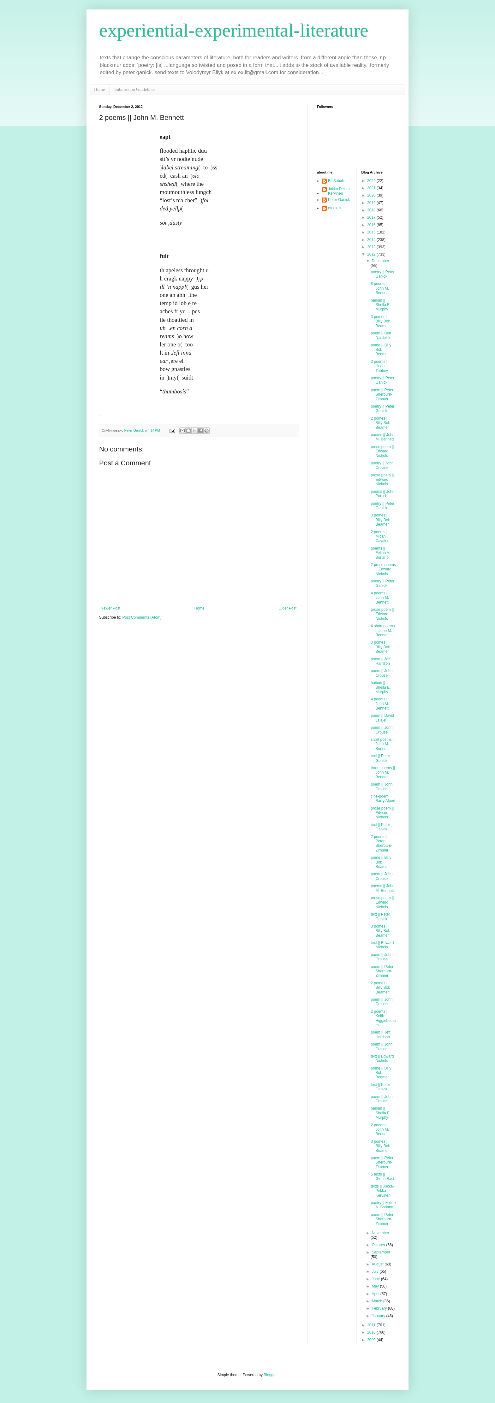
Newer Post (110, 608)
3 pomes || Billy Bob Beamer (380, 321)
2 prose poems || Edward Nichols (383, 569)
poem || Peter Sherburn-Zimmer (382, 394)
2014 (372, 240)
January (379, 1316)
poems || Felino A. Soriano (380, 553)
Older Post (287, 608)
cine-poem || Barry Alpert (383, 798)
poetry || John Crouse (382, 465)
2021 (372, 188)
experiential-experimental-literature (233, 30)
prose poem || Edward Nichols (382, 451)
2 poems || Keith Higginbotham (383, 1018)
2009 (372, 1340)
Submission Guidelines (134, 89)
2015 (372, 232)
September (381, 1252)
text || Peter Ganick (380, 758)
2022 (372, 181)
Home (99, 89)
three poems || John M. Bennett (383, 772)
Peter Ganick (339, 199)
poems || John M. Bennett (382, 437)
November (380, 1233)
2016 (372, 225)
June (376, 1279)
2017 (372, 217)
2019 (372, 203)
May (376, 1286)
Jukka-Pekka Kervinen (339, 191)
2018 (372, 210)
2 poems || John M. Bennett (380, 1129)
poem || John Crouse (381, 673)
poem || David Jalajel (382, 717)
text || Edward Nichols (382, 944)
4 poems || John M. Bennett (380, 597)
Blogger (270, 1375)
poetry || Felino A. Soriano (383, 1204)
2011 (372, 1325)
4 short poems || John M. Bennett (383, 630)
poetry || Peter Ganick (382, 274)
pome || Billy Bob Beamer (381, 350)
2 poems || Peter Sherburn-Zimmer (381, 843)
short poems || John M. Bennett (383, 744)
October (379, 1245)
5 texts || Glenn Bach (383, 1176)
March (377, 1301)
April (376, 1294)
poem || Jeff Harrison (380, 661)
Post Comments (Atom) (142, 617)
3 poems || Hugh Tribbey (379, 366)
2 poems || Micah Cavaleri (380, 536)
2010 (372, 1332)
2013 (372, 247)
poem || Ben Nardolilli (381, 335)
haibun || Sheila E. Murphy (381, 305)
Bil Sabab (336, 181)
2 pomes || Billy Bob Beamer (380, 423)
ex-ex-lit (334, 208)
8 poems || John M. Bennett (380, 288)
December (380, 261)
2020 (372, 195)
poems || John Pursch (382, 493)
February (380, 1308)
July (375, 1271)
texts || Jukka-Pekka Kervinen (382, 1191)
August (378, 1264)
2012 (372, 254)
